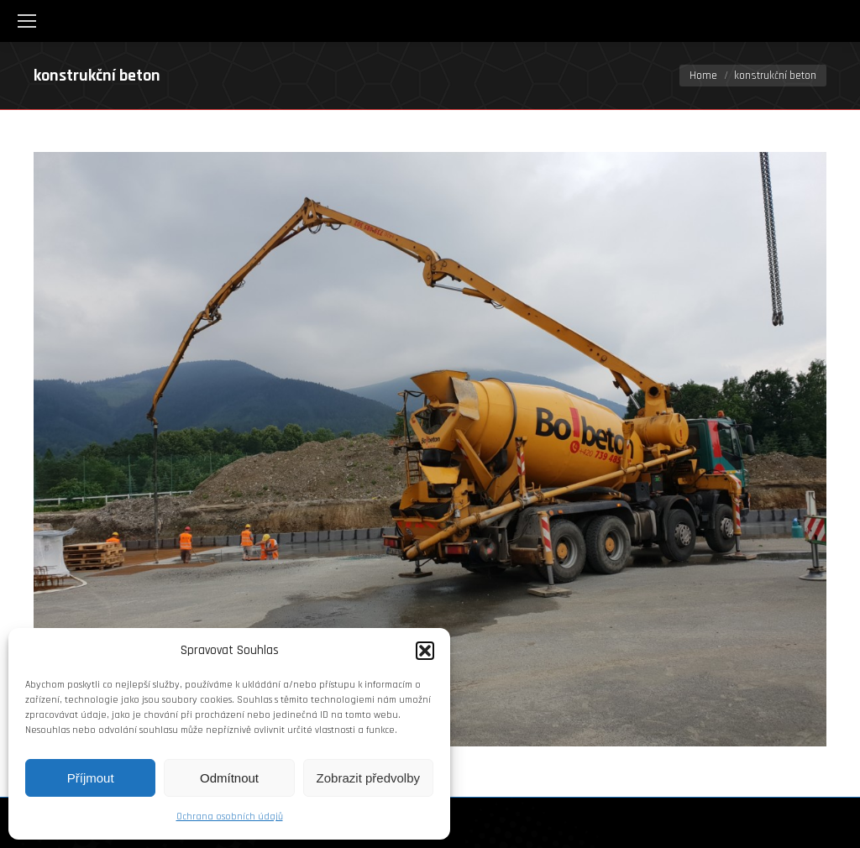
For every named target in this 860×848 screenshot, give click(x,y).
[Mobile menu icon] (27, 21)
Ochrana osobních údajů (229, 816)
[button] (425, 650)
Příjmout (90, 778)
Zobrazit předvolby (368, 778)
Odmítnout (229, 778)
